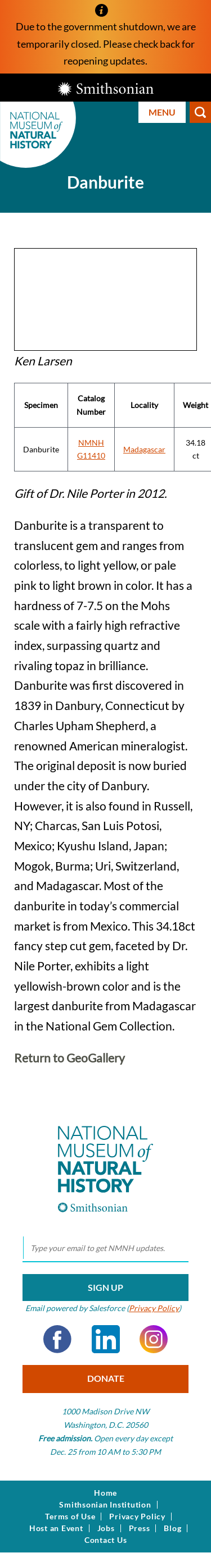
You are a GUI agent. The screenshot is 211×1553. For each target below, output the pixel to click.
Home (105, 1493)
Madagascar (144, 449)
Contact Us (105, 1540)
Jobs (106, 1528)
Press (139, 1528)
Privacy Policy (154, 1308)
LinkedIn (106, 1339)
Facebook (57, 1339)
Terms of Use (70, 1516)
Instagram (154, 1339)
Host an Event (56, 1528)
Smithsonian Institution (105, 1505)
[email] (105, 1248)
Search (200, 112)
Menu (162, 112)
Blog (172, 1528)
